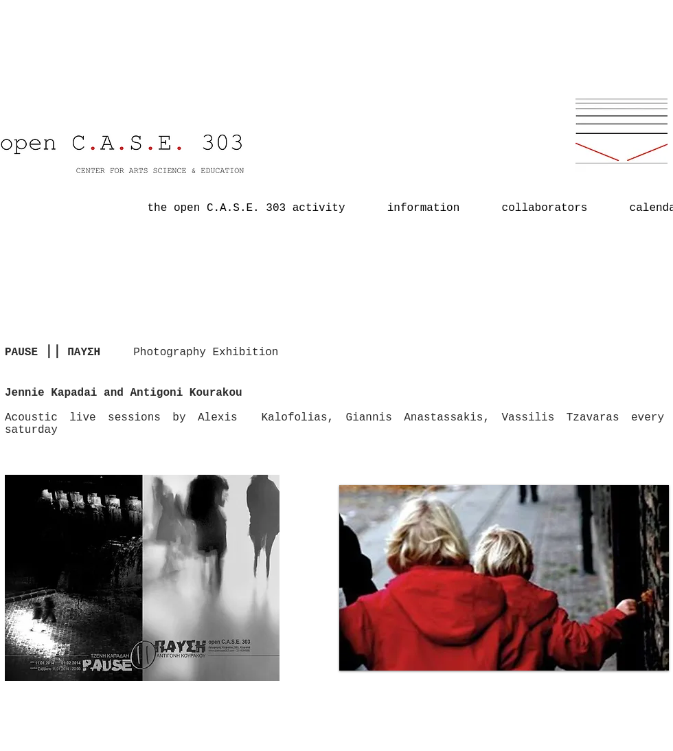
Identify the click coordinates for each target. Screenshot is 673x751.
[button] (504, 579)
